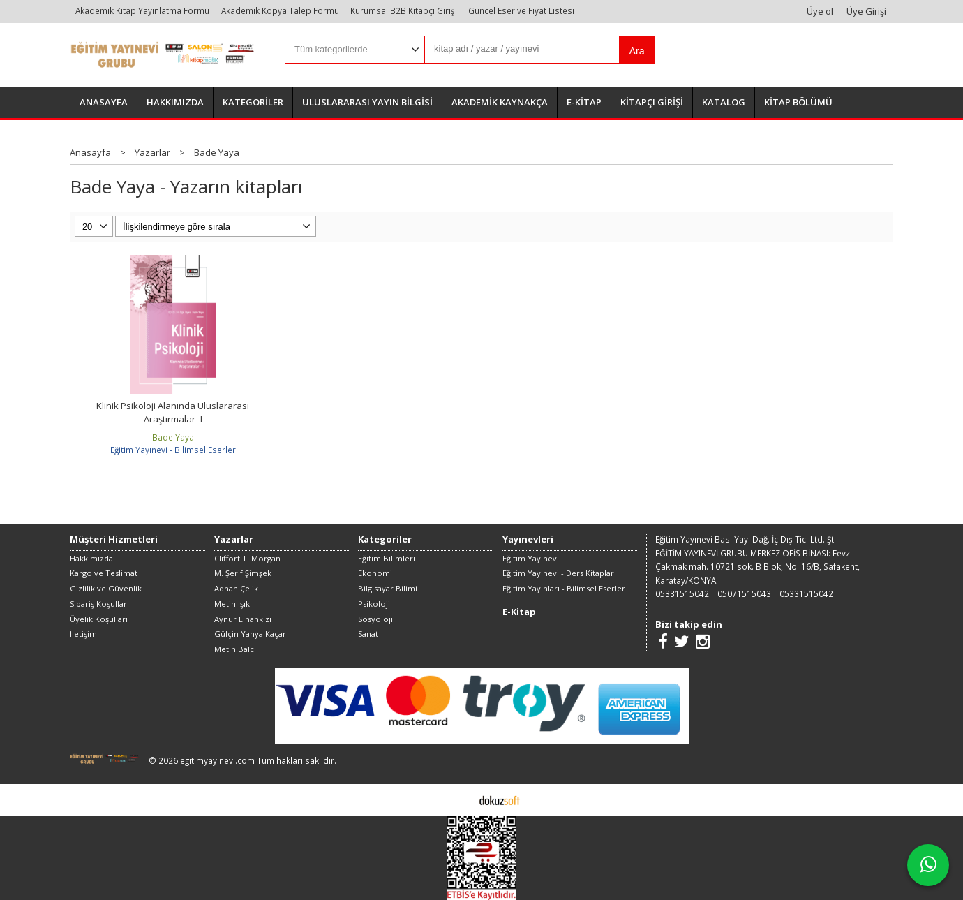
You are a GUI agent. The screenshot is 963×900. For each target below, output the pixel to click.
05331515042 (682, 593)
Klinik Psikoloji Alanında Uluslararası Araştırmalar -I (172, 412)
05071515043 (744, 593)
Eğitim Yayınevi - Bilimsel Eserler (173, 449)
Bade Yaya (173, 437)
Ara (636, 51)
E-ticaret (459, 799)
